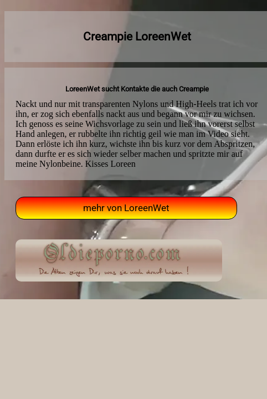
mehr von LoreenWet (126, 208)
